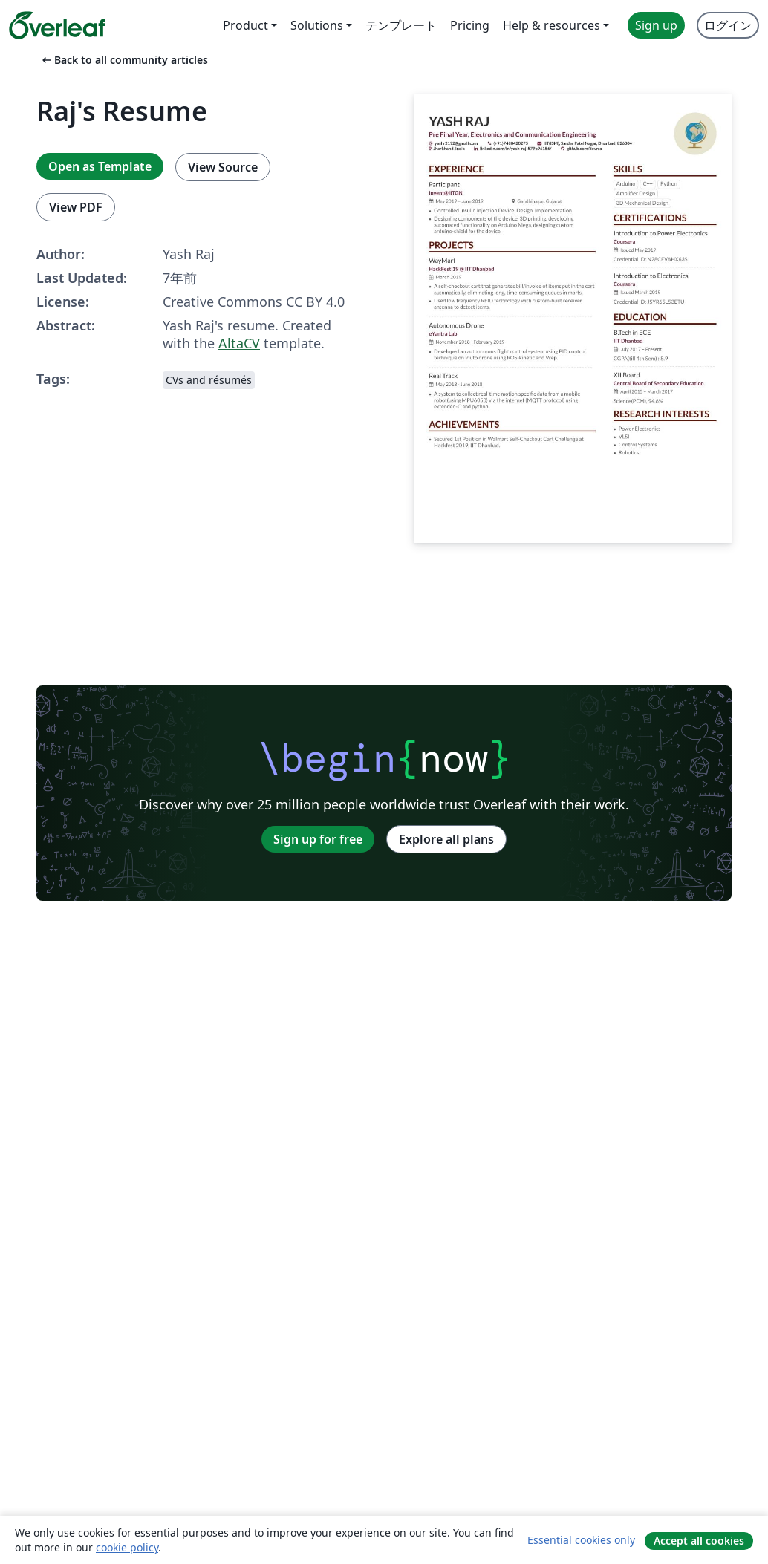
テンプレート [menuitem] (401, 25)
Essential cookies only (581, 1540)
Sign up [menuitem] (656, 25)
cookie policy (127, 1547)
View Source (223, 167)
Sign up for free (317, 839)
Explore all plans (446, 839)
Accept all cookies (699, 1541)
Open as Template (100, 166)
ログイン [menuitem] (728, 25)
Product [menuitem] (245, 25)
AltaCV (239, 343)
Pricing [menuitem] (469, 25)
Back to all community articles (123, 60)
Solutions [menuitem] (316, 25)
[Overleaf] (57, 25)
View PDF (75, 207)
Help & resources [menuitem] (551, 25)
